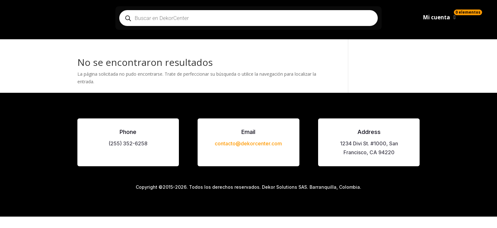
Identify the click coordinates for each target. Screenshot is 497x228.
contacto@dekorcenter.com (248, 143)
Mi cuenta (436, 18)
